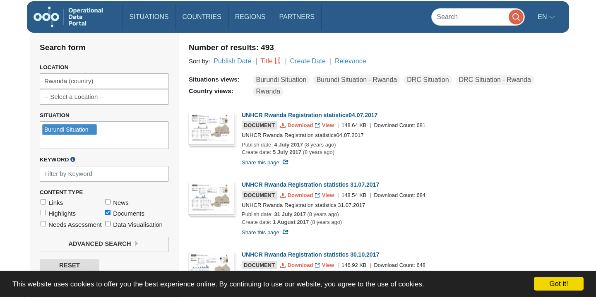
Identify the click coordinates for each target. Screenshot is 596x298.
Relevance (350, 61)
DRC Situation (428, 79)
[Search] (478, 16)
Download (297, 125)
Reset (69, 265)
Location (54, 67)
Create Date (308, 61)
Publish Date (232, 61)
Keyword (57, 159)
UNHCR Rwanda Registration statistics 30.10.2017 (310, 254)
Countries (201, 16)
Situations (149, 16)
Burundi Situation (281, 79)
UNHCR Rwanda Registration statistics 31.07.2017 (310, 184)
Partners (297, 16)
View (325, 125)
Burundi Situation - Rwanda (356, 79)
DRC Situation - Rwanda (495, 79)
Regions (250, 16)
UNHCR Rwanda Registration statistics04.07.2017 (309, 115)
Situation (55, 115)
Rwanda (268, 91)
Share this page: (265, 162)
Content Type (61, 192)
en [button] (543, 16)
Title (266, 61)
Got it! (558, 284)
